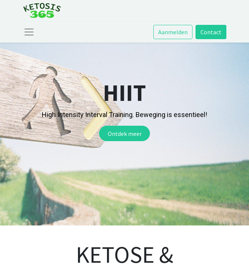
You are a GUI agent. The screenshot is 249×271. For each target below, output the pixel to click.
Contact (211, 32)
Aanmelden (173, 32)
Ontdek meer (125, 133)
